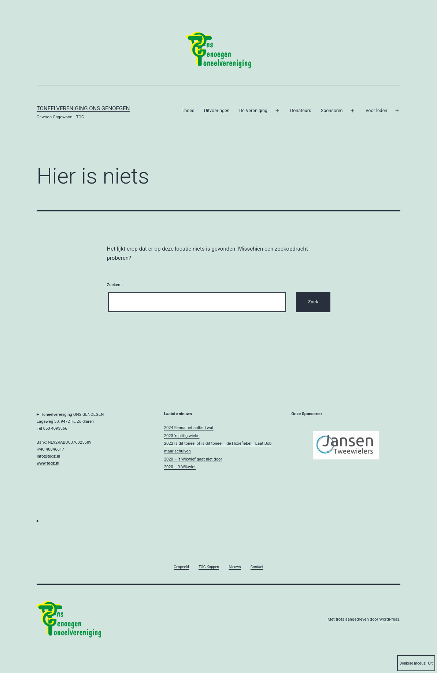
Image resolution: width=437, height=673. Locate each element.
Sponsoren (332, 110)
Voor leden (377, 110)
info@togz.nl (48, 456)
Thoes (188, 110)
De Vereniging (253, 110)
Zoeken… (115, 284)
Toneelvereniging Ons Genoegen (83, 108)
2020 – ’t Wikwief (180, 467)
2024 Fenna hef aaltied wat (189, 427)
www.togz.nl (48, 463)
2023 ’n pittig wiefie (182, 435)
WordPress (389, 619)
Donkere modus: (416, 663)
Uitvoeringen (217, 110)
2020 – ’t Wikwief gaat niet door (193, 459)
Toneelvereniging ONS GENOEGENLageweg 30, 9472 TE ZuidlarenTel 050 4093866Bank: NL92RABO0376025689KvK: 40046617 (70, 439)
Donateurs (300, 110)
